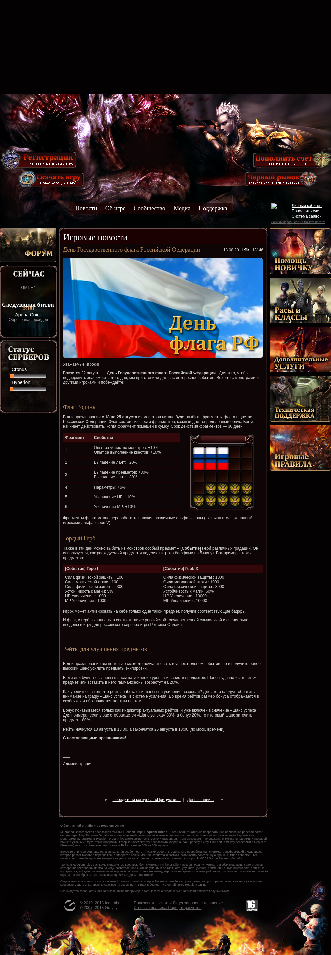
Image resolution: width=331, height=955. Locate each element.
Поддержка (213, 208)
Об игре (116, 208)
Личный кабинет (307, 205)
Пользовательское (151, 903)
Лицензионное (186, 903)
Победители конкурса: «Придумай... (147, 799)
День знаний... (200, 799)
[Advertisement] (165, 47)
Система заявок (306, 216)
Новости (87, 208)
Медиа (183, 208)
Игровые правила (151, 907)
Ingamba (113, 903)
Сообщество (150, 208)
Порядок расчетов (185, 907)
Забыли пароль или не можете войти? (298, 222)
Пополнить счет (306, 211)
